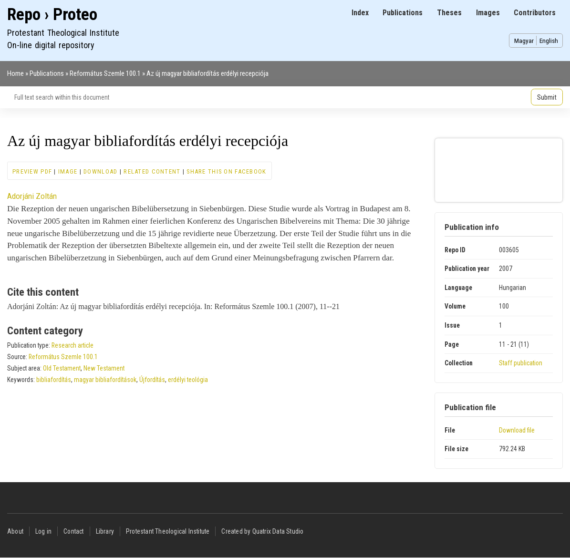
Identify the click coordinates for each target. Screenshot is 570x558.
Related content (152, 171)
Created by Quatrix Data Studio (262, 531)
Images (488, 12)
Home (15, 73)
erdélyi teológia (188, 379)
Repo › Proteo (52, 14)
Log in (43, 531)
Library (105, 531)
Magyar (524, 40)
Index (360, 12)
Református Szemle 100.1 (105, 73)
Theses (449, 12)
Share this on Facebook (226, 171)
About (15, 531)
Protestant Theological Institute (167, 531)
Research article (72, 345)
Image (67, 171)
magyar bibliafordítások (105, 379)
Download (100, 171)
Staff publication (520, 363)
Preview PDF (32, 171)
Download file (517, 430)
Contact (73, 531)
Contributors (535, 12)
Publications (403, 12)
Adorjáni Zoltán (32, 196)
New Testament (103, 368)
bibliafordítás (53, 379)
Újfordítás (152, 379)
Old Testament (62, 368)
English (548, 40)
